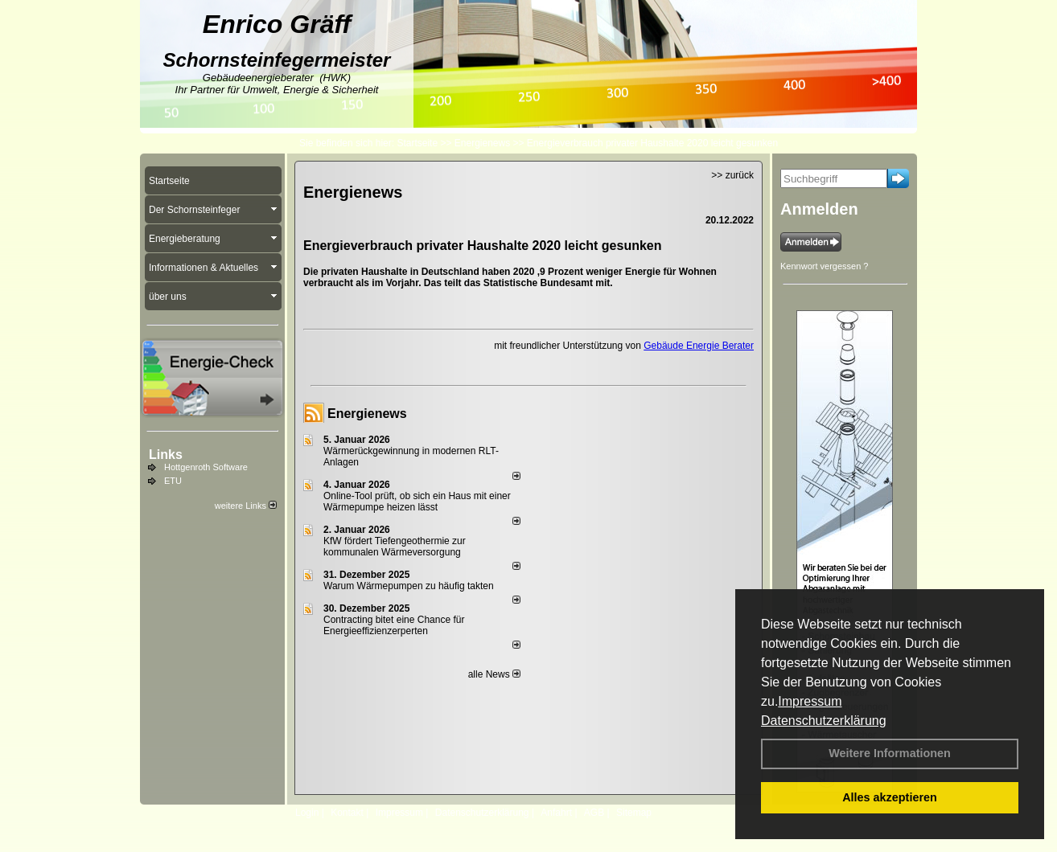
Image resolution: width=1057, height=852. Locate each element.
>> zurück (732, 175)
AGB (594, 812)
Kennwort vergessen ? (824, 266)
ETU (173, 480)
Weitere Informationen (890, 753)
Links (166, 454)
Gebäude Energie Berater (699, 345)
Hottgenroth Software (206, 467)
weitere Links (246, 505)
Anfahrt (556, 812)
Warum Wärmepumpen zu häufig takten (408, 586)
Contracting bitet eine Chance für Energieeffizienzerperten (393, 625)
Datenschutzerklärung (823, 720)
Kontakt (347, 812)
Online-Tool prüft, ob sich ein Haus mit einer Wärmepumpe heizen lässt (417, 501)
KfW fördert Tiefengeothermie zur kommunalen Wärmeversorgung (394, 546)
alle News (494, 674)
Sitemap (634, 812)
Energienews (367, 413)
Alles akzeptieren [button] (889, 797)
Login (307, 812)
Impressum (809, 701)
